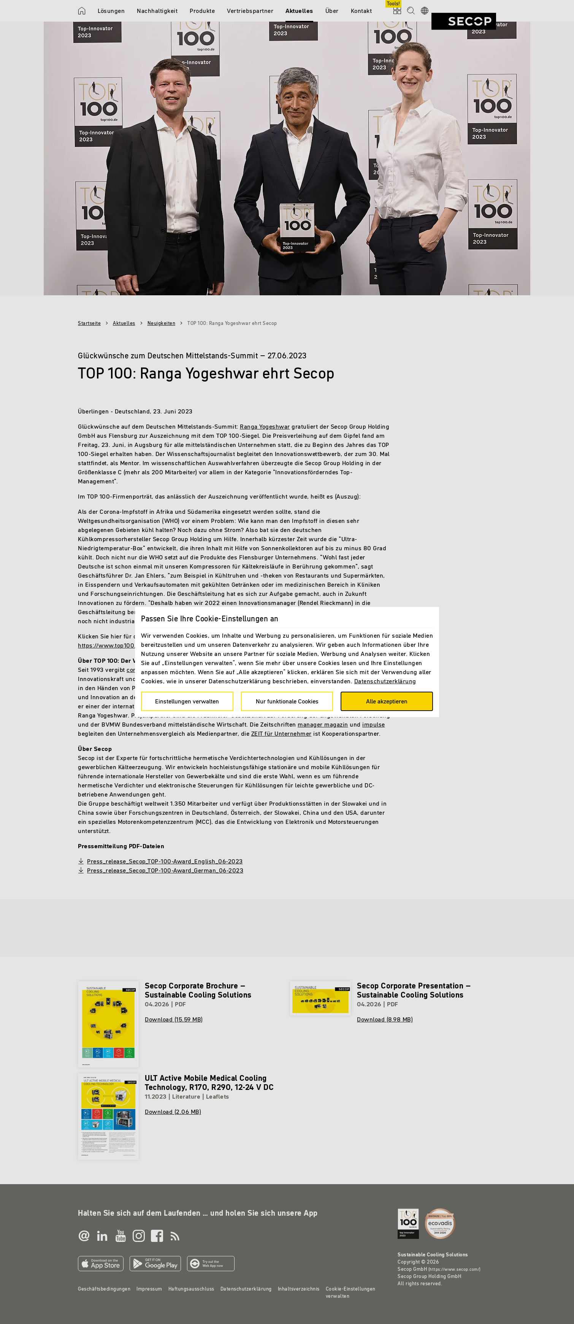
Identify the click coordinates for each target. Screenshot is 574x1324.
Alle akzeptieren (387, 701)
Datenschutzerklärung (385, 681)
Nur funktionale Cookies (287, 701)
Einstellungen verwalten (187, 701)
